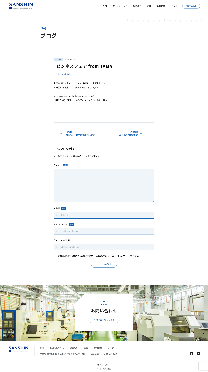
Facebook (191, 354)
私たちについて (120, 6)
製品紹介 (137, 6)
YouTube (198, 354)
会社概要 (161, 6)
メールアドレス (64, 224)
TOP (105, 6)
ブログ (174, 6)
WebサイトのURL (62, 240)
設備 (149, 6)
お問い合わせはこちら (104, 319)
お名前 (60, 208)
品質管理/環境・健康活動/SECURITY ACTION (62, 354)
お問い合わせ (191, 6)
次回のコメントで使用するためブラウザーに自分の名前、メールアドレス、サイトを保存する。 (98, 255)
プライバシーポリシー (104, 365)
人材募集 (94, 354)
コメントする (65, 74)
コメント (61, 165)
